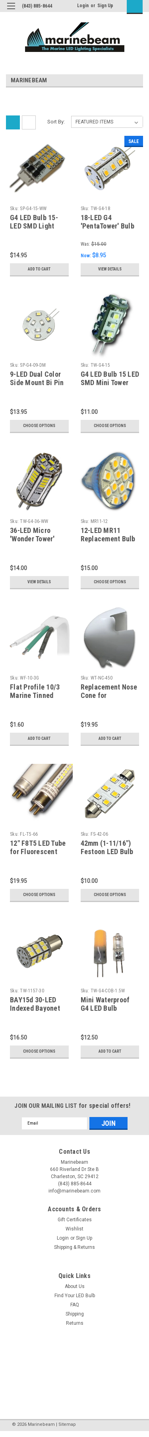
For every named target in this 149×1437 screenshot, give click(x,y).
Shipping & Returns (74, 1247)
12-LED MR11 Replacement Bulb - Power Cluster (108, 538)
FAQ (74, 1305)
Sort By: (56, 122)
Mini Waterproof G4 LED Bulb (105, 1004)
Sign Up (105, 5)
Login (83, 5)
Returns (74, 1323)
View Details (110, 269)
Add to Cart (39, 269)
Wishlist (74, 1229)
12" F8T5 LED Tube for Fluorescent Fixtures (38, 851)
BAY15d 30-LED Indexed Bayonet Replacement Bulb (37, 1008)
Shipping (75, 1314)
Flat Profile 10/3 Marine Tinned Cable (35, 695)
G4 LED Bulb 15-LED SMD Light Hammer (34, 226)
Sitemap (67, 1424)
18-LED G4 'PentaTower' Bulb (107, 221)
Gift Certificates (75, 1219)
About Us (75, 1286)
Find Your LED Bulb (74, 1295)
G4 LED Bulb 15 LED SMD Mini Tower (110, 378)
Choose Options (39, 425)
